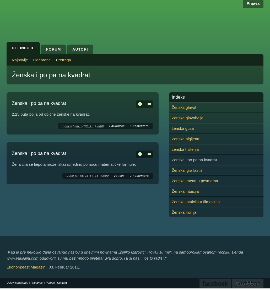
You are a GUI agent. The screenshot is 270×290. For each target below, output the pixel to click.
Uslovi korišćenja (17, 282)
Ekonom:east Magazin (26, 267)
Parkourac (117, 125)
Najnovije (20, 60)
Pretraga (63, 60)
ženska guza (183, 128)
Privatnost (37, 282)
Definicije (23, 48)
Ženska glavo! (184, 107)
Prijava (253, 3)
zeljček (119, 175)
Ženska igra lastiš (187, 170)
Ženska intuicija (185, 191)
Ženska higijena (185, 139)
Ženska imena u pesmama (195, 181)
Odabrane (42, 60)
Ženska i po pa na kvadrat (39, 103)
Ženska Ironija (184, 212)
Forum (53, 49)
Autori (80, 49)
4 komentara (139, 125)
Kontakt (62, 282)
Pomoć (50, 282)
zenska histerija (185, 149)
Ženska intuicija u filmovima (196, 202)
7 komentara (139, 175)
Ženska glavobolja (187, 118)
